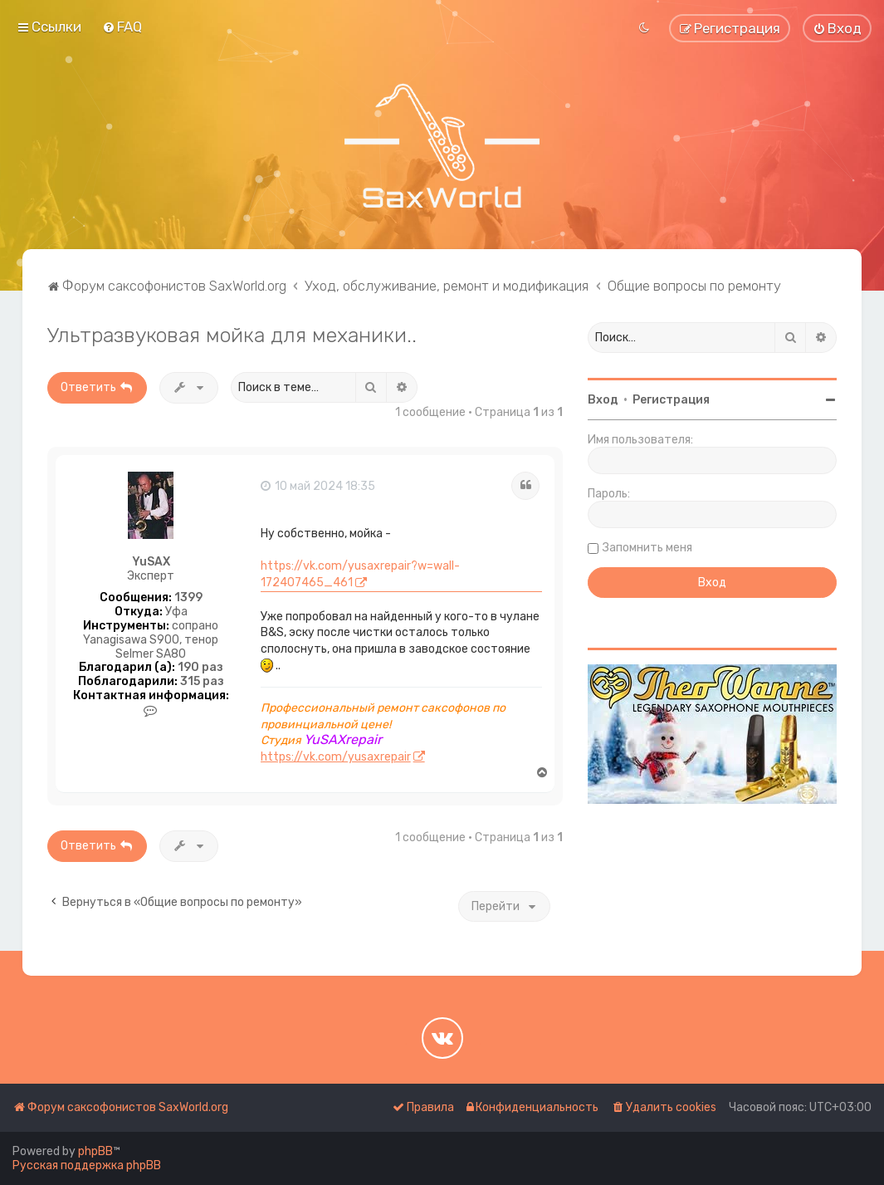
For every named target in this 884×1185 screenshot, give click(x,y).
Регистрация (671, 400)
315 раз (202, 681)
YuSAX (151, 562)
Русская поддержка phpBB (86, 1165)
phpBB (95, 1151)
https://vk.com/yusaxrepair (336, 757)
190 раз (200, 667)
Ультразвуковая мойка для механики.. (232, 334)
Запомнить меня (647, 548)
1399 (188, 598)
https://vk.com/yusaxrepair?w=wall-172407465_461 (360, 574)
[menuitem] (122, 26)
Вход (603, 400)
